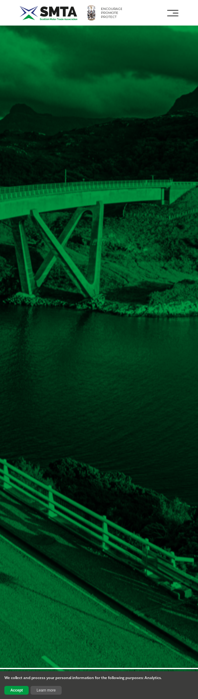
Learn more (46, 690)
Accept (16, 690)
